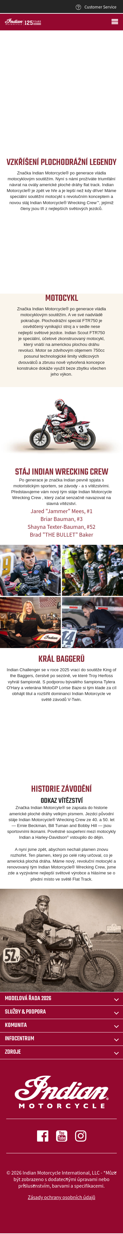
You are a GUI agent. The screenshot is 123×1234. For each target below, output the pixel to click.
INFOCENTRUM (19, 1039)
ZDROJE (13, 1052)
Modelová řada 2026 (28, 998)
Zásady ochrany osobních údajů (61, 1197)
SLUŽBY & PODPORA (25, 1012)
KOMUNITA (16, 1025)
